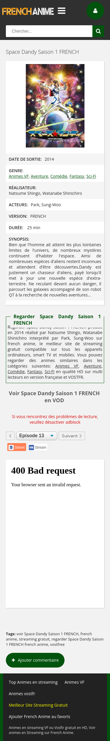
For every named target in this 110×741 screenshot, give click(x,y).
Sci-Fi (91, 176)
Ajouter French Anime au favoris (39, 716)
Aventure (39, 176)
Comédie (58, 176)
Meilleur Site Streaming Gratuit (38, 705)
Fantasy (77, 176)
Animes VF (19, 176)
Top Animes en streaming (33, 682)
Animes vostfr (22, 693)
